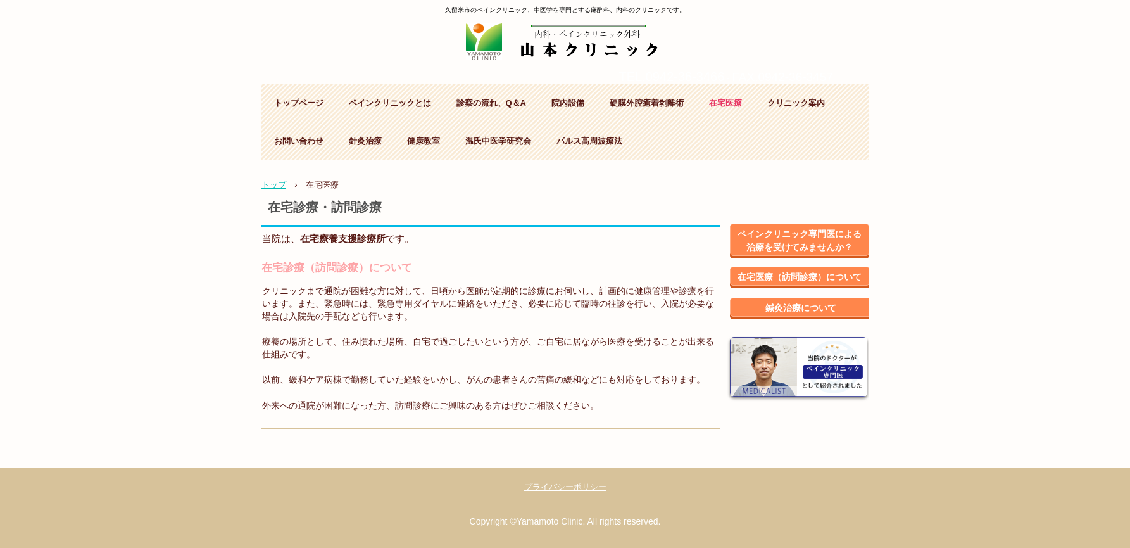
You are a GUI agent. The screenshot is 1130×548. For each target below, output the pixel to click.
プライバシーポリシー (565, 487)
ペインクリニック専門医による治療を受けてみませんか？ (800, 240)
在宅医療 (725, 103)
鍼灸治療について (800, 308)
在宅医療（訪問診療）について (800, 277)
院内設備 (567, 103)
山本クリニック (565, 36)
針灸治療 (365, 141)
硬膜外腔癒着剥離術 (647, 103)
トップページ (298, 103)
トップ (273, 184)
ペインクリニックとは (390, 103)
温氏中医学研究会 (498, 141)
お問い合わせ (298, 141)
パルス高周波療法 (589, 141)
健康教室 (423, 141)
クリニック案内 (796, 103)
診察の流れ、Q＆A (491, 103)
